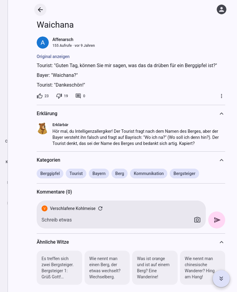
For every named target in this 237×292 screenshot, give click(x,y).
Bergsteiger (184, 173)
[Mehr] (221, 96)
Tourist (76, 173)
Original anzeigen (53, 56)
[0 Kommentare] (80, 96)
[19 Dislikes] (62, 96)
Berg (119, 173)
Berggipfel (50, 173)
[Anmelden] (221, 9)
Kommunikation (149, 173)
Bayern (98, 173)
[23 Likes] (42, 96)
